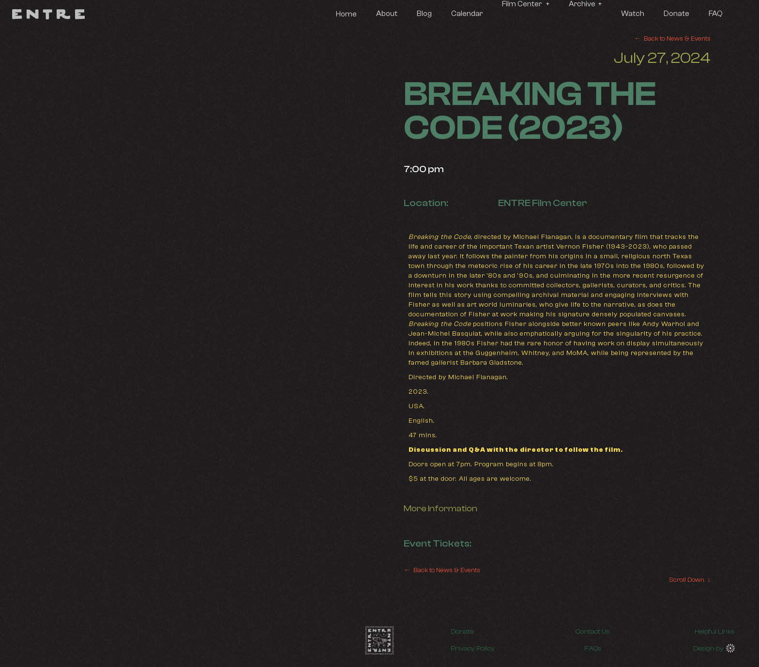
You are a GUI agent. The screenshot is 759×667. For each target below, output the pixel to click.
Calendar (467, 13)
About (386, 13)
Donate (676, 13)
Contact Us (593, 631)
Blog (424, 13)
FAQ (716, 13)
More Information (440, 509)
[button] (525, 4)
